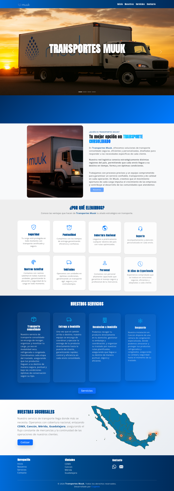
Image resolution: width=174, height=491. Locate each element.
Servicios (140, 4)
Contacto (151, 4)
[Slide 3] (89, 91)
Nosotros (129, 4)
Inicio (120, 4)
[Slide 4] (94, 91)
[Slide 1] (80, 91)
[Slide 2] (85, 91)
